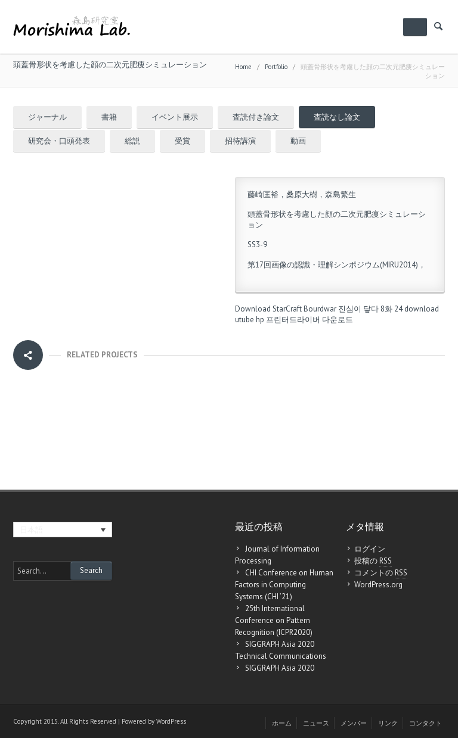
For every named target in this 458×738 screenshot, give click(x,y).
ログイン (369, 549)
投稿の (373, 561)
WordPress (171, 721)
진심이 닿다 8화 (365, 309)
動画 (298, 141)
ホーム (282, 723)
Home (243, 67)
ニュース (316, 723)
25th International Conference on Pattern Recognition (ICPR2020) (273, 620)
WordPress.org (378, 585)
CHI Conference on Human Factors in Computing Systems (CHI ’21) (284, 585)
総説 (132, 141)
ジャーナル (47, 117)
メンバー (354, 723)
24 (398, 309)
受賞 (182, 141)
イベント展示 (174, 117)
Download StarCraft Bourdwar (285, 309)
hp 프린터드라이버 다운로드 (304, 319)
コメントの (380, 573)
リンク (388, 723)
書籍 (109, 117)
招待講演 (240, 141)
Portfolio (276, 67)
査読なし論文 (337, 117)
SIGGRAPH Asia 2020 (279, 668)
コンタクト (425, 723)
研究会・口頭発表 (59, 141)
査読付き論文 (256, 117)
